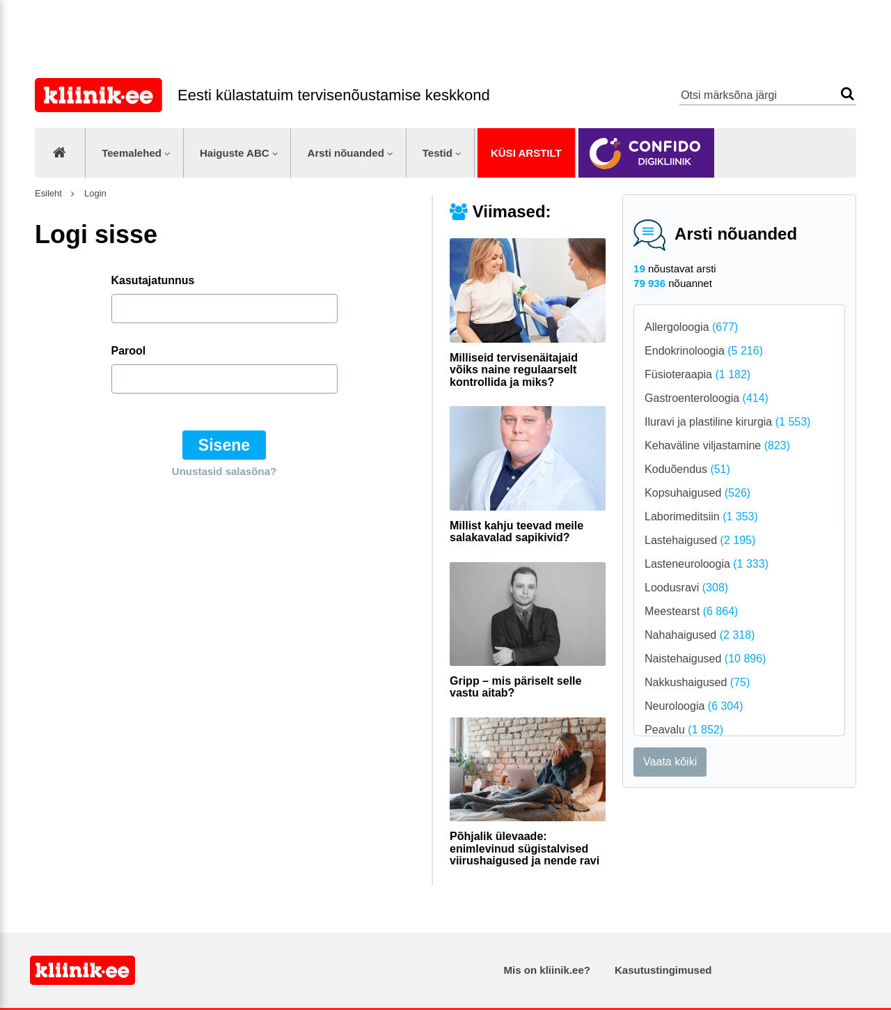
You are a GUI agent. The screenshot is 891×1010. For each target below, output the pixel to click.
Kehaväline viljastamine (717, 445)
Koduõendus (687, 469)
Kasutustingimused (663, 970)
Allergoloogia (691, 327)
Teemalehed (131, 153)
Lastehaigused (700, 540)
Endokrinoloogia (704, 351)
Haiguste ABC (234, 153)
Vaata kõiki (670, 762)
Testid (437, 153)
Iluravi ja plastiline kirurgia (727, 422)
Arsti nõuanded (346, 153)
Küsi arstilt (526, 153)
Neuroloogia (694, 706)
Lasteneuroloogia (706, 564)
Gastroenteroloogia (706, 398)
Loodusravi (686, 587)
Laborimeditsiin (701, 516)
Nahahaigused (700, 635)
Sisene (224, 445)
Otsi (847, 93)
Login (93, 193)
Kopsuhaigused (697, 493)
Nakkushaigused (697, 682)
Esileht (48, 193)
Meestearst (691, 611)
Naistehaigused (705, 659)
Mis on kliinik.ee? (547, 970)
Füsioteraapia (697, 374)
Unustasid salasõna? (224, 471)
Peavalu (684, 730)
